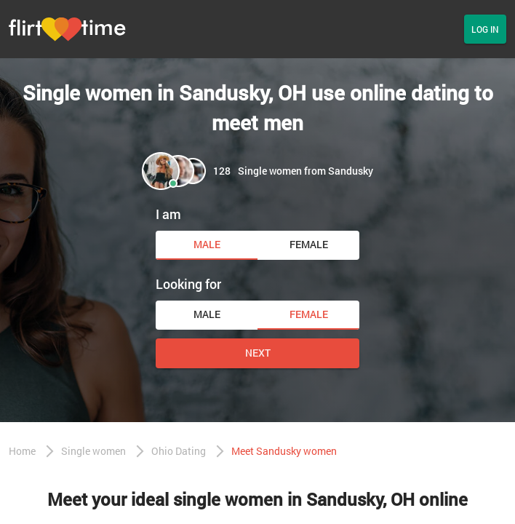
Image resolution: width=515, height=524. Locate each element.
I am (168, 214)
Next (258, 353)
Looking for (188, 284)
